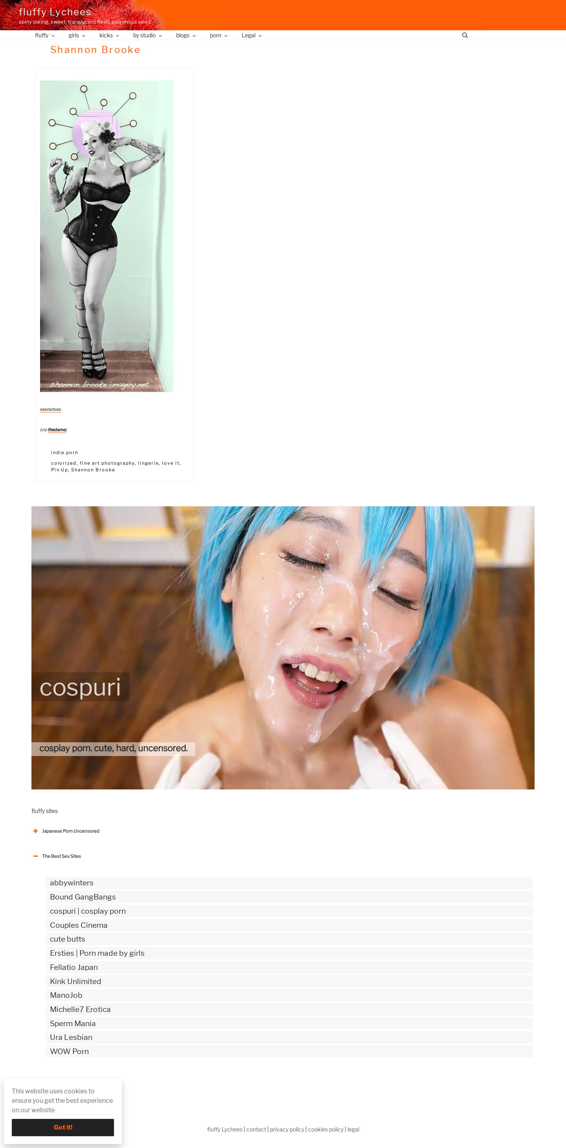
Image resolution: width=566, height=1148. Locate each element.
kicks (109, 35)
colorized (64, 463)
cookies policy (326, 1129)
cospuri (80, 686)
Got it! (63, 1127)
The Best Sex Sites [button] (56, 856)
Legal (252, 35)
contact (256, 1129)
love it (171, 463)
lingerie (148, 463)
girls (77, 35)
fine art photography (107, 463)
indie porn (65, 452)
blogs (186, 35)
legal (353, 1129)
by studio (148, 35)
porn (219, 35)
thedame (57, 429)
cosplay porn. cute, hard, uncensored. (113, 748)
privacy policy (287, 1129)
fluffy (45, 35)
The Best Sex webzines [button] (60, 1084)
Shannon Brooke (93, 470)
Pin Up (59, 470)
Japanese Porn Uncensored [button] (65, 831)
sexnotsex (50, 409)
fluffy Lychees (55, 12)
